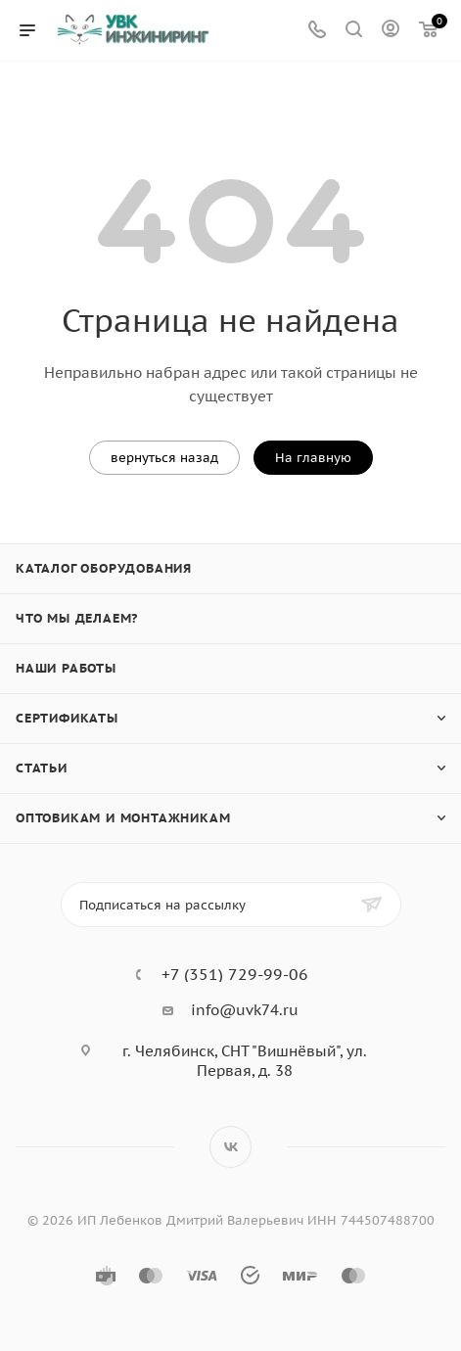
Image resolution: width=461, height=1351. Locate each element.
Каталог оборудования (104, 568)
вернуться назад (164, 457)
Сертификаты (67, 718)
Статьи (42, 768)
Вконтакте (230, 1147)
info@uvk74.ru (245, 1010)
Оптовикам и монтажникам (123, 818)
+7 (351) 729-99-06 (234, 974)
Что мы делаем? (77, 618)
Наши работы (66, 668)
